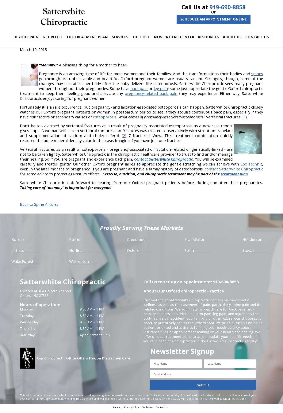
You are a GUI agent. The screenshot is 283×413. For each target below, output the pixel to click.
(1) (245, 119)
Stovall (248, 253)
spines (257, 76)
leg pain (161, 91)
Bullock (17, 242)
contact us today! (242, 344)
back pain (139, 91)
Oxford (133, 253)
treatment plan (234, 176)
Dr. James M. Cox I (234, 401)
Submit (203, 388)
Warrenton (79, 264)
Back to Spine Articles (39, 207)
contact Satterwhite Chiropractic (234, 171)
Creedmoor (137, 242)
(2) (124, 138)
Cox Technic (251, 166)
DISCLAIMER (178, 401)
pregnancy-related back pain (151, 96)
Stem (189, 253)
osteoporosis (105, 119)
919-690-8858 (227, 7)
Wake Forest (22, 264)
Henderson (252, 242)
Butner (75, 242)
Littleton (19, 253)
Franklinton (195, 242)
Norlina (75, 253)
